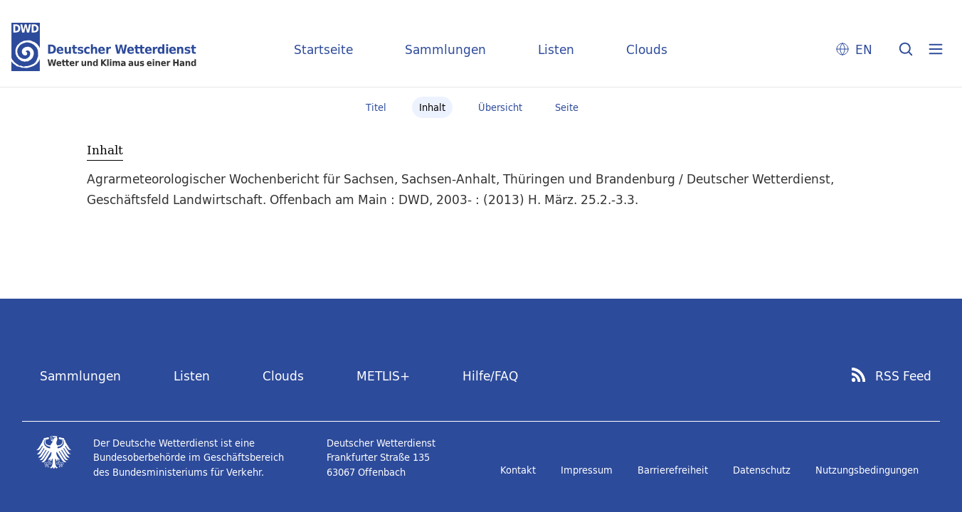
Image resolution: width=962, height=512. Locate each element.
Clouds (646, 49)
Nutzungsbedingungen (867, 470)
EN (863, 49)
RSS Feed (903, 376)
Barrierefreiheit (673, 470)
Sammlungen (445, 49)
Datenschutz (762, 470)
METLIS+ (383, 376)
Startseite (323, 49)
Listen (556, 49)
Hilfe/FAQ (490, 376)
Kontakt (518, 470)
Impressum (587, 470)
